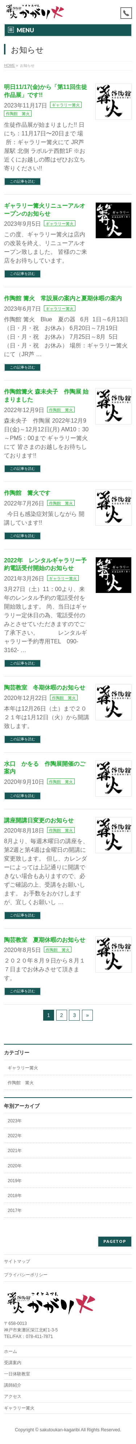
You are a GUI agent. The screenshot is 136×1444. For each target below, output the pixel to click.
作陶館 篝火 (18, 113)
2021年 (15, 1150)
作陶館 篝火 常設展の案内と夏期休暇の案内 (62, 298)
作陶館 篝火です (27, 493)
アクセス (12, 1396)
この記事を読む (22, 181)
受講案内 (12, 1362)
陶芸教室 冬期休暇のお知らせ (44, 687)
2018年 (15, 1195)
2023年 (15, 1120)
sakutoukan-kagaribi (60, 1429)
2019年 (15, 1180)
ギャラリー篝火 (66, 105)
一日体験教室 (17, 1373)
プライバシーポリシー (26, 1274)
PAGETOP (114, 1241)
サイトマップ (17, 1261)
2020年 (15, 1165)
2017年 (15, 1210)
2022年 (15, 1135)
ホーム (10, 1351)
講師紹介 (12, 1385)
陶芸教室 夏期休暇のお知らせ (44, 940)
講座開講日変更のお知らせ (39, 820)
